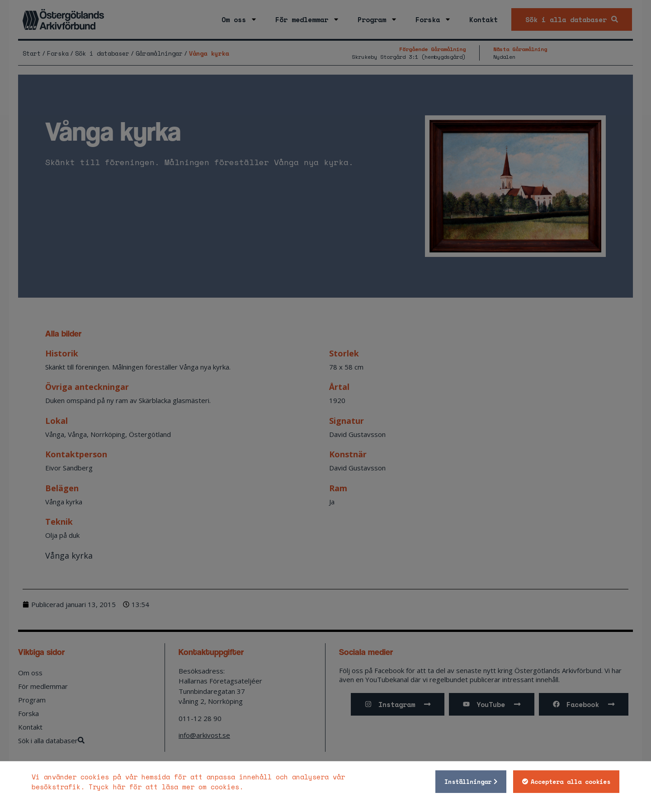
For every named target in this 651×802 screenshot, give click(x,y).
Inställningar (467, 781)
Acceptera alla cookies (570, 781)
